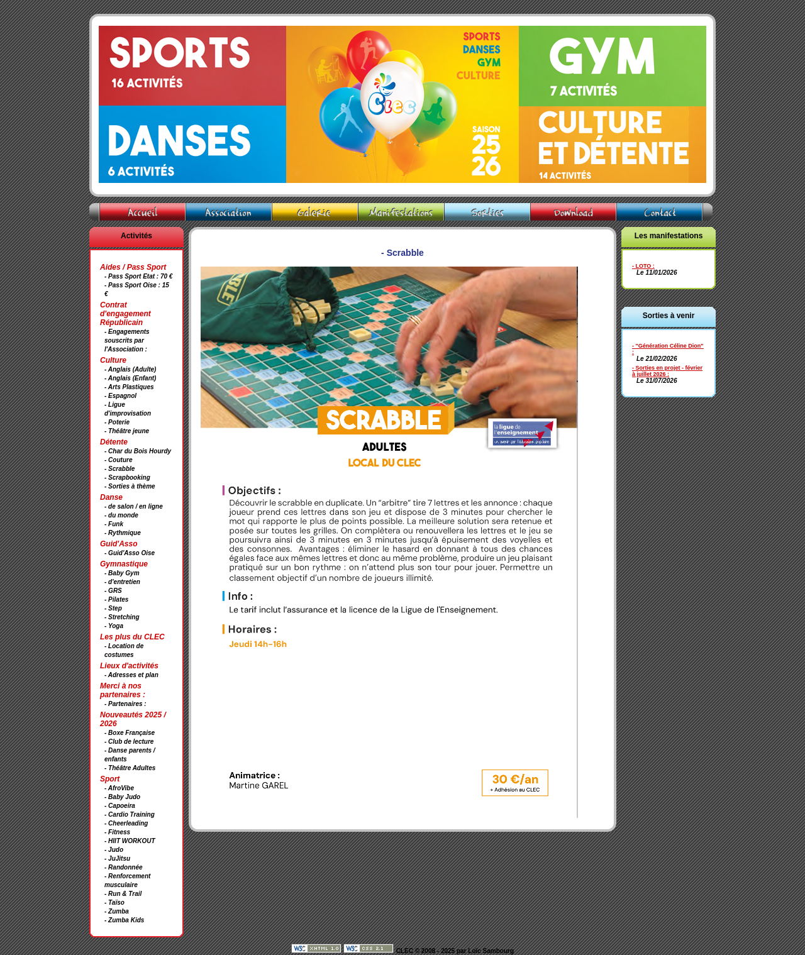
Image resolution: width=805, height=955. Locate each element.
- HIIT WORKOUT (129, 840)
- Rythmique (122, 532)
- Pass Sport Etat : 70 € (138, 276)
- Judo (113, 849)
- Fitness (117, 832)
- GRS (113, 590)
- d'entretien (122, 581)
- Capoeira (119, 805)
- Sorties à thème (129, 486)
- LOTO (641, 266)
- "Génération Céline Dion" (668, 346)
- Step (113, 608)
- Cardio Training (129, 814)
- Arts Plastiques (129, 387)
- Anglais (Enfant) (130, 378)
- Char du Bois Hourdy (137, 451)
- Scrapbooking (127, 477)
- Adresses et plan (131, 674)
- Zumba (116, 911)
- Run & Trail (123, 893)
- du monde (121, 515)
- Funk (113, 524)
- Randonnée (123, 867)
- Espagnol (120, 395)
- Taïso (114, 902)
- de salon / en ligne (133, 506)
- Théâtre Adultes (129, 768)
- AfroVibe (119, 788)
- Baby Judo (122, 796)
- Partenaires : (125, 703)
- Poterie (117, 422)
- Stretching (122, 617)
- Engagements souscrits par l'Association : (127, 340)
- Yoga (113, 625)
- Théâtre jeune (126, 431)
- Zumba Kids (124, 920)
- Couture (118, 459)
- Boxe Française (129, 732)
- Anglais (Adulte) (130, 369)
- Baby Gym (122, 573)
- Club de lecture (128, 741)
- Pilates (116, 599)
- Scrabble (119, 468)
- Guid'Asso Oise (129, 552)
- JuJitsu (117, 858)
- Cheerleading (126, 823)
